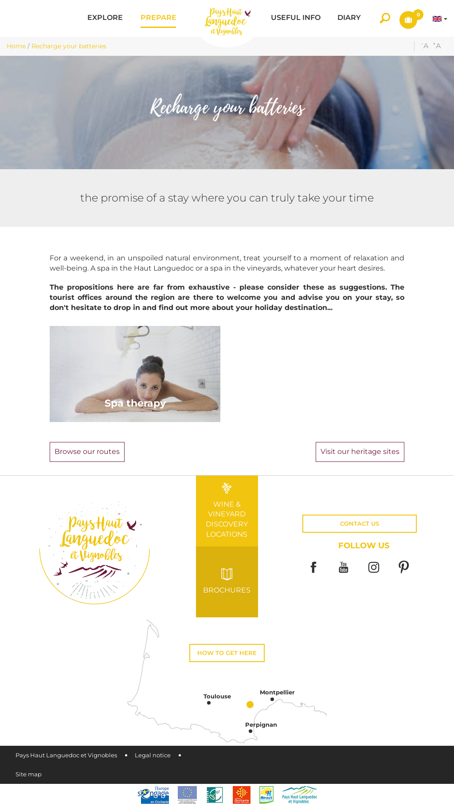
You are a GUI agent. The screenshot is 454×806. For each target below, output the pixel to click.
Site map (29, 774)
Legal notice (153, 755)
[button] (105, 18)
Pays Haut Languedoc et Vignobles (66, 755)
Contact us (359, 523)
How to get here (227, 653)
